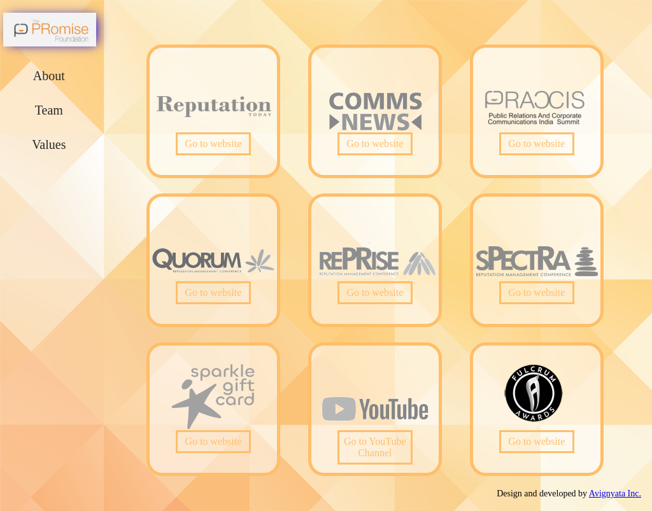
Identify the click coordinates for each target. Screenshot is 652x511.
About (49, 76)
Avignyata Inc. (615, 493)
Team (49, 110)
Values (49, 144)
